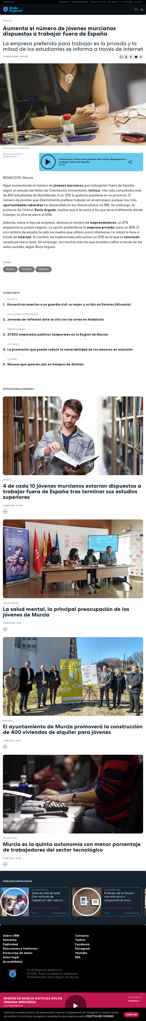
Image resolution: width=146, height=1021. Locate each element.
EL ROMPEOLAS (40, 889)
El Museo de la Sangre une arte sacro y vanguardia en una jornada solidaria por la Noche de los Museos (119, 896)
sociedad (13, 344)
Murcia (7, 20)
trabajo (44, 269)
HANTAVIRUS (64, 2)
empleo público (16, 329)
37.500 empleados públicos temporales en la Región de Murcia (57, 334)
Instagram (82, 948)
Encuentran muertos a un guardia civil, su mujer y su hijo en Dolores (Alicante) (69, 304)
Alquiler (8, 720)
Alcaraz (138, 2)
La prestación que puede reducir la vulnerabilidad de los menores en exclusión (70, 349)
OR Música (134, 1001)
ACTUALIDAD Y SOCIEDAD (46, 908)
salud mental (11, 603)
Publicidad (10, 944)
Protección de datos (18, 953)
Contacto (82, 935)
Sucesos (12, 299)
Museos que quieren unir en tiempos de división (45, 364)
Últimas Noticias (98, 2)
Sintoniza (10, 940)
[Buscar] (140, 9)
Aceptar (131, 1014)
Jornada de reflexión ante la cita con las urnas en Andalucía (55, 319)
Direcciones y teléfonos (20, 948)
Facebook (82, 944)
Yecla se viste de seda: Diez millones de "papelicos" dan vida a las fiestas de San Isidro (49, 896)
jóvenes (27, 269)
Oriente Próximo (79, 2)
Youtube (81, 953)
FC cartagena (126, 2)
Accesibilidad (12, 961)
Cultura (12, 359)
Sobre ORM (11, 935)
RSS (77, 957)
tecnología (10, 838)
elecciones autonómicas (22, 314)
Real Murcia (113, 2)
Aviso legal (11, 957)
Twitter (80, 940)
